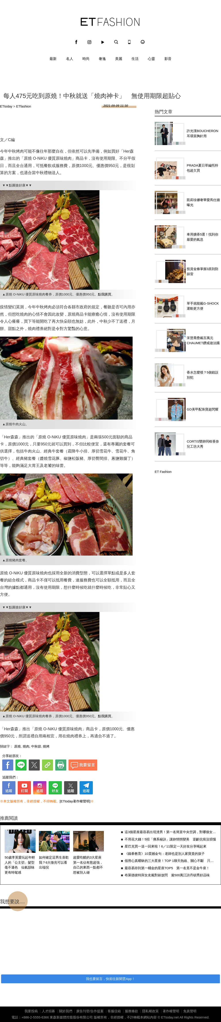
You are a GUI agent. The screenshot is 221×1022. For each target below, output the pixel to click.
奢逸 (102, 59)
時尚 (86, 59)
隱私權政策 (150, 1011)
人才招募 (48, 1011)
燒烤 (46, 746)
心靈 (151, 59)
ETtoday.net (170, 1017)
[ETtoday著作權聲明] (75, 801)
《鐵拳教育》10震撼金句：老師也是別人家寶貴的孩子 (165, 853)
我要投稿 (31, 1011)
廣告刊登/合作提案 (90, 1011)
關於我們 (65, 1011)
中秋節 (36, 746)
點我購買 (104, 294)
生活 (135, 59)
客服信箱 (114, 1011)
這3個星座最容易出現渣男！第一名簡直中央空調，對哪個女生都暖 (170, 832)
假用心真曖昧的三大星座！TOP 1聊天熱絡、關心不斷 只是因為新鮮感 (170, 861)
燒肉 (26, 746)
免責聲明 (189, 1011)
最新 (53, 59)
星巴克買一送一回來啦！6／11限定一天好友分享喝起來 (165, 846)
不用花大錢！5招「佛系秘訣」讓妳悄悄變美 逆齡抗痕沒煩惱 (170, 839)
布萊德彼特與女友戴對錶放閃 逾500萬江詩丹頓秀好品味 (167, 875)
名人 (69, 59)
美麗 (118, 59)
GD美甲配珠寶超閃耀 (202, 409)
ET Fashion (110, 22)
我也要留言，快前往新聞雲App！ (110, 979)
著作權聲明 (171, 1011)
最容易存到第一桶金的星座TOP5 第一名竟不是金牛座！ (167, 868)
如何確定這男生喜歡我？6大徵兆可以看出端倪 (54, 862)
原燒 (17, 746)
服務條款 (131, 1011)
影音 (167, 59)
